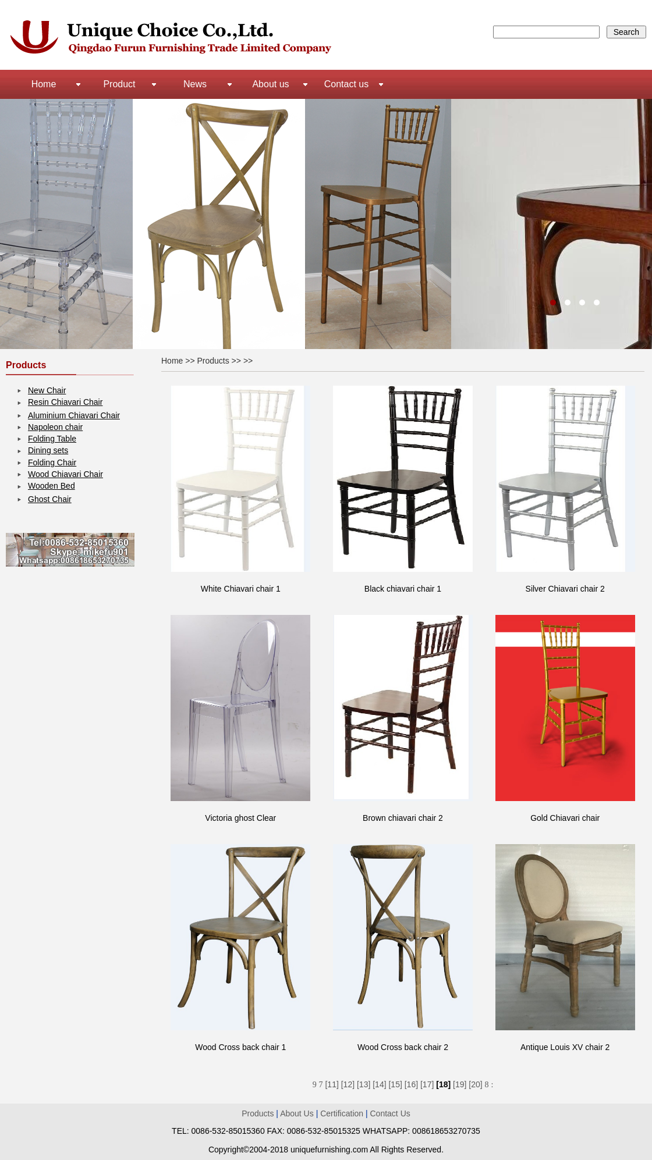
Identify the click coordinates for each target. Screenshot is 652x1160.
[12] (348, 1084)
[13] (363, 1084)
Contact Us (390, 1113)
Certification (341, 1113)
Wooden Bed (51, 485)
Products (258, 1113)
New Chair (47, 390)
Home (43, 84)
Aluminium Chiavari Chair (74, 415)
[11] (331, 1084)
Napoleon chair (55, 427)
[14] (379, 1084)
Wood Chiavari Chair (65, 474)
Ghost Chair (50, 499)
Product (119, 84)
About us (270, 84)
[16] (411, 1084)
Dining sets (48, 450)
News (195, 84)
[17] (427, 1084)
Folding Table (52, 438)
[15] (395, 1084)
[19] (459, 1084)
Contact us (346, 84)
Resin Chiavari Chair (65, 402)
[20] (475, 1084)
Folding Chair (52, 462)
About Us (298, 1113)
